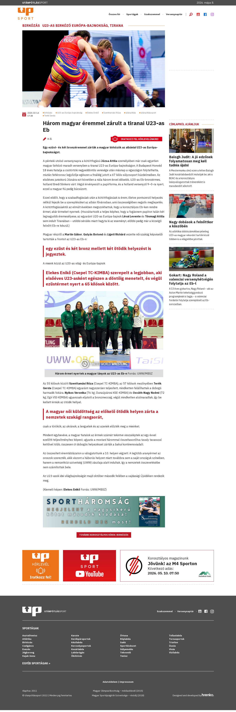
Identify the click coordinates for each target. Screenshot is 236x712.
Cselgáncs (28, 647)
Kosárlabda (77, 651)
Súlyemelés (126, 651)
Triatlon (173, 644)
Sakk (123, 644)
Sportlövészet (128, 647)
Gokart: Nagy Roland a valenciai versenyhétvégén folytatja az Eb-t (191, 281)
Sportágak (132, 15)
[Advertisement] (195, 46)
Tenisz (124, 658)
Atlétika (26, 640)
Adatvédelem (110, 683)
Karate (75, 637)
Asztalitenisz (29, 637)
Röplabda (125, 640)
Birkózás (31, 27)
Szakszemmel (152, 15)
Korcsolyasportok (81, 647)
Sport (35, 2)
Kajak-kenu (28, 658)
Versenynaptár (174, 15)
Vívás (172, 651)
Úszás (172, 647)
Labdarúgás (77, 654)
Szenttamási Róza (112, 114)
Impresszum (126, 683)
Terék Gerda (49, 117)
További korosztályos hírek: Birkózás (103, 536)
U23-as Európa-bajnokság (69, 114)
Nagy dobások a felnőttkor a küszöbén (191, 226)
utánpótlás (131, 114)
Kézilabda (76, 644)
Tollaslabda (175, 637)
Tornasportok (176, 640)
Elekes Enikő (93, 114)
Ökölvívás (76, 658)
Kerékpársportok (80, 640)
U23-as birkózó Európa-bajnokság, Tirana (82, 27)
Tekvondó (125, 654)
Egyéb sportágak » (36, 665)
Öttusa (124, 637)
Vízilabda (174, 654)
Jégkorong (28, 654)
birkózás (48, 114)
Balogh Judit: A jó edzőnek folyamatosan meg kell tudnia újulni (191, 163)
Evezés (26, 651)
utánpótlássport (148, 114)
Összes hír (114, 15)
